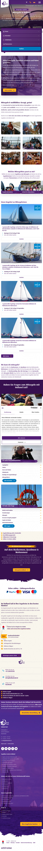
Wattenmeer (4, 369)
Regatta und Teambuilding (7, 768)
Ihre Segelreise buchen (31, 824)
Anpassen (21, 442)
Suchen (21, 49)
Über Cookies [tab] (35, 412)
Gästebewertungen (6, 818)
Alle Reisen (7, 356)
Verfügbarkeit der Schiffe (7, 797)
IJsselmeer (23, 367)
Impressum (3, 743)
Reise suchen (9, 90)
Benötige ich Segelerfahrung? (21, 475)
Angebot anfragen (6, 810)
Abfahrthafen (7, 40)
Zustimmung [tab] (7, 412)
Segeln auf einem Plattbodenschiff (9, 757)
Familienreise (5, 781)
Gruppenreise (5, 788)
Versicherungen (21, 513)
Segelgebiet (21, 465)
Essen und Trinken (21, 470)
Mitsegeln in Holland (21, 570)
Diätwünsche (21, 472)
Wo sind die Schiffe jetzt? (7, 803)
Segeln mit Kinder (21, 520)
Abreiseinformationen (21, 522)
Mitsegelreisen (5, 772)
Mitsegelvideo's (21, 477)
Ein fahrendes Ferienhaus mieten (9, 764)
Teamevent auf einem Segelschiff (9, 766)
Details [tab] (21, 412)
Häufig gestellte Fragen (7, 814)
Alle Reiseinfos (9, 480)
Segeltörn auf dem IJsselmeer (8, 760)
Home (7, 842)
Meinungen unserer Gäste (11, 655)
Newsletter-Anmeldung (31, 713)
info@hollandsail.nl (6, 740)
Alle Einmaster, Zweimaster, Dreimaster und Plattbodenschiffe (15, 795)
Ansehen (21, 239)
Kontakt (4, 812)
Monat (5, 31)
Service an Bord (5, 799)
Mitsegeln (21, 515)
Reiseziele (4, 816)
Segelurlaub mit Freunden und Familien (10, 758)
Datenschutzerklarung (26, 842)
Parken (21, 467)
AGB (34, 842)
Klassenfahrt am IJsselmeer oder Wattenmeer (12, 770)
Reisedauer (7, 35)
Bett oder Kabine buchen (10, 235)
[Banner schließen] (40, 407)
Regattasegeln (5, 786)
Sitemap (13, 842)
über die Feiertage (23, 371)
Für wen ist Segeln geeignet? (21, 518)
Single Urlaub (5, 784)
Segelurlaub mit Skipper (7, 762)
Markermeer (14, 367)
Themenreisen (7, 44)
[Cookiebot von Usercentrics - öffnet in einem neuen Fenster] (30, 408)
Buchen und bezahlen (21, 510)
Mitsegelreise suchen (6, 779)
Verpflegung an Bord (6, 801)
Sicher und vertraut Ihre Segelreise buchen (18, 628)
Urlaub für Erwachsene (7, 783)
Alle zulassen (21, 438)
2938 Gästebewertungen (13, 637)
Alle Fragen (8, 526)
